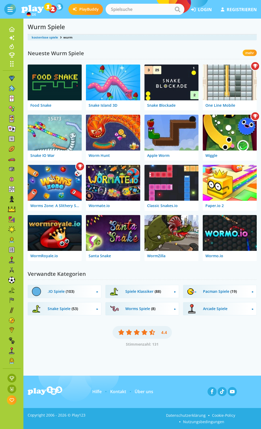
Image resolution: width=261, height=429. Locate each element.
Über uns (144, 391)
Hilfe (97, 391)
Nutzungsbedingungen (203, 421)
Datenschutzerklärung (186, 415)
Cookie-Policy (223, 415)
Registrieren (239, 9)
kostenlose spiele (45, 37)
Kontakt (118, 391)
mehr (249, 52)
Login (201, 9)
